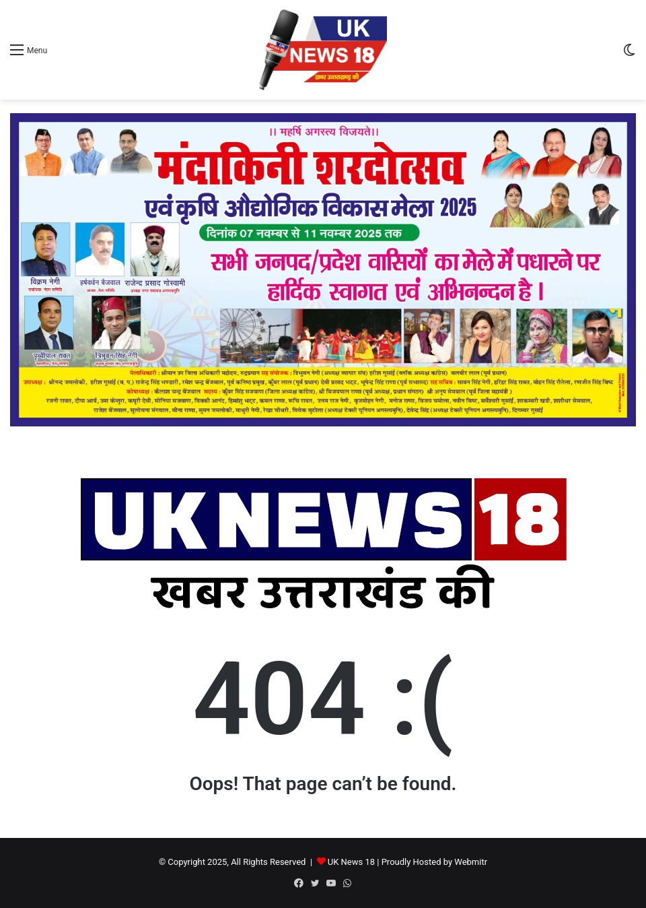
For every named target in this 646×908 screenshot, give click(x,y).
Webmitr (470, 862)
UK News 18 (351, 862)
